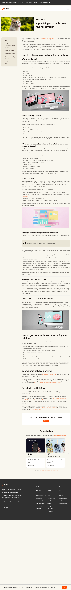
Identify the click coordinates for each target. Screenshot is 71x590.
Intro (6, 40)
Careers (49, 503)
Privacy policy (50, 508)
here (48, 2)
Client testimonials (51, 498)
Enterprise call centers (40, 503)
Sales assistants (39, 498)
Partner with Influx (62, 506)
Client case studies (62, 493)
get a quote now (37, 409)
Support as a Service (40, 493)
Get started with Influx (9, 62)
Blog (38, 19)
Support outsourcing (63, 503)
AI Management (38, 399)
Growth (44, 19)
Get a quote (49, 493)
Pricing (48, 495)
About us (49, 490)
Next (68, 453)
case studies (54, 470)
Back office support (40, 506)
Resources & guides (63, 498)
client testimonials (45, 470)
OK (64, 587)
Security (49, 506)
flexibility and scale (60, 435)
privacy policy (52, 587)
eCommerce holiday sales (47, 38)
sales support (29, 399)
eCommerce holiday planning (10, 57)
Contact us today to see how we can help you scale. (47, 382)
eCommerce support (58, 398)
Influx (23, 392)
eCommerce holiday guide (49, 374)
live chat (25, 196)
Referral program (50, 500)
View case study (32, 465)
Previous (24, 453)
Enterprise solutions (47, 399)
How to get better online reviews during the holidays (10, 51)
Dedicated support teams (41, 495)
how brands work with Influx (49, 407)
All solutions (38, 508)
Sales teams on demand (40, 500)
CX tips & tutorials (62, 495)
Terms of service (50, 511)
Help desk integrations (63, 500)
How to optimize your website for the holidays (10, 45)
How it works (38, 490)
